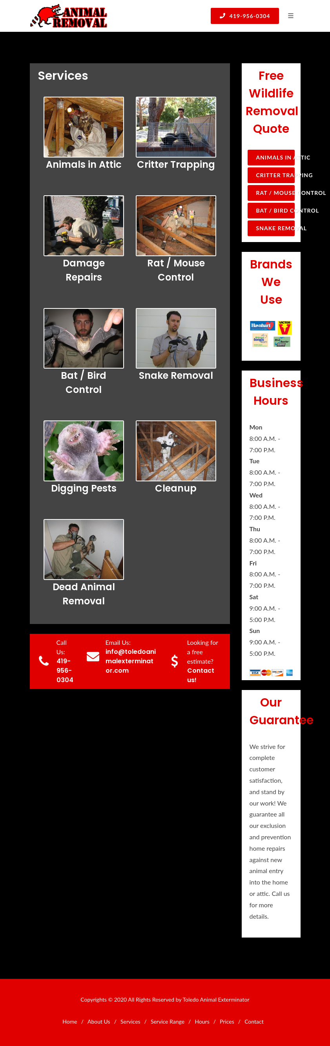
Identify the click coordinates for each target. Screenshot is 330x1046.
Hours (202, 1021)
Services (130, 1021)
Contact (254, 1021)
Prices (227, 1021)
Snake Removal (176, 375)
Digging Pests (84, 488)
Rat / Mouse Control (275, 192)
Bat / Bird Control (275, 210)
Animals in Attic (84, 164)
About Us (99, 1021)
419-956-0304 (244, 15)
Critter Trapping (176, 164)
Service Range (167, 1021)
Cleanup (176, 488)
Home (69, 1021)
